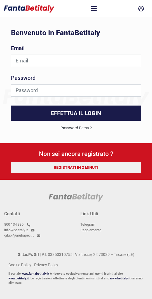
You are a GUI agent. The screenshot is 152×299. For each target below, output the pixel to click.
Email (18, 48)
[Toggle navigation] (94, 8)
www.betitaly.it (18, 278)
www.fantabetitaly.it (35, 273)
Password (23, 77)
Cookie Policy (19, 265)
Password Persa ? (76, 128)
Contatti (12, 213)
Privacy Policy (46, 265)
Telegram (87, 224)
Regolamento (90, 230)
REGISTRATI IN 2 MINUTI (76, 167)
